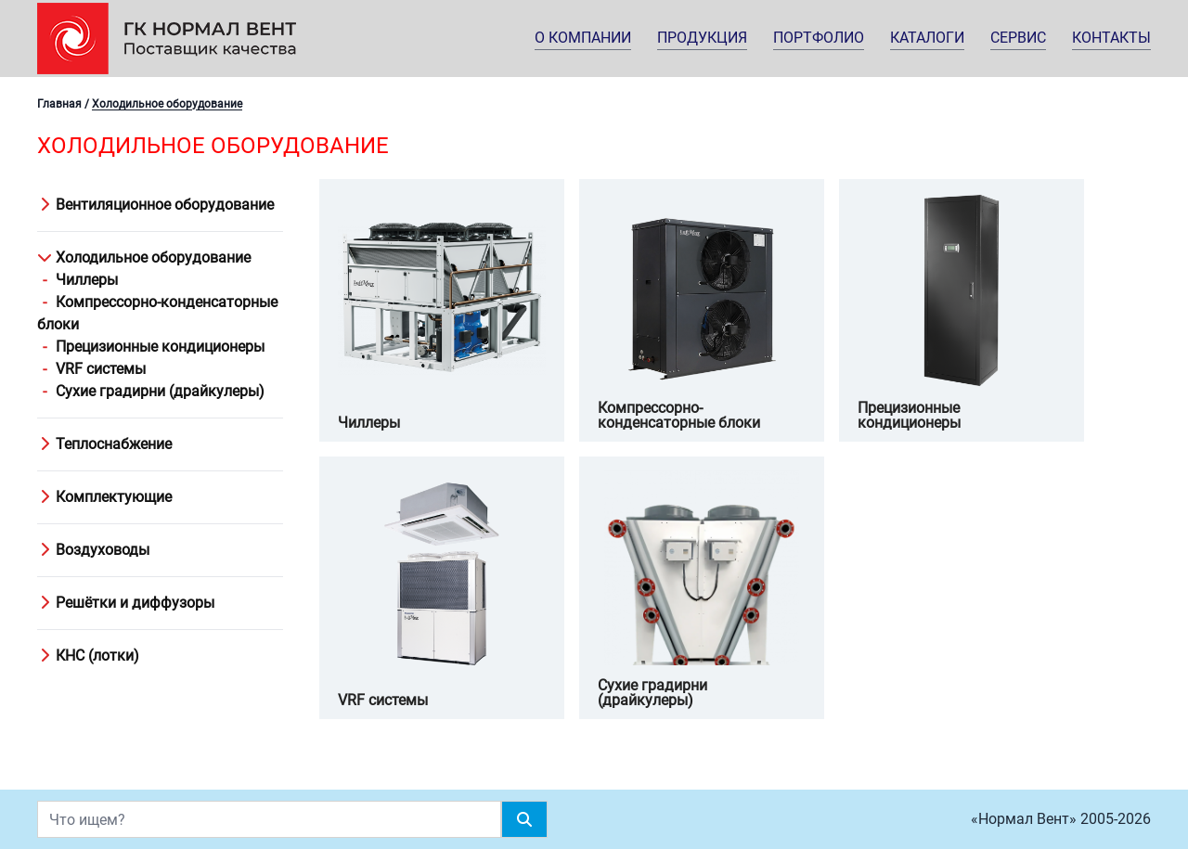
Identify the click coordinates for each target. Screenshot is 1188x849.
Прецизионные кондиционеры (160, 346)
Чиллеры (87, 280)
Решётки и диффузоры (125, 602)
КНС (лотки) (88, 655)
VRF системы (101, 369)
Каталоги (927, 37)
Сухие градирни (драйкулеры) (160, 391)
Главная (59, 103)
